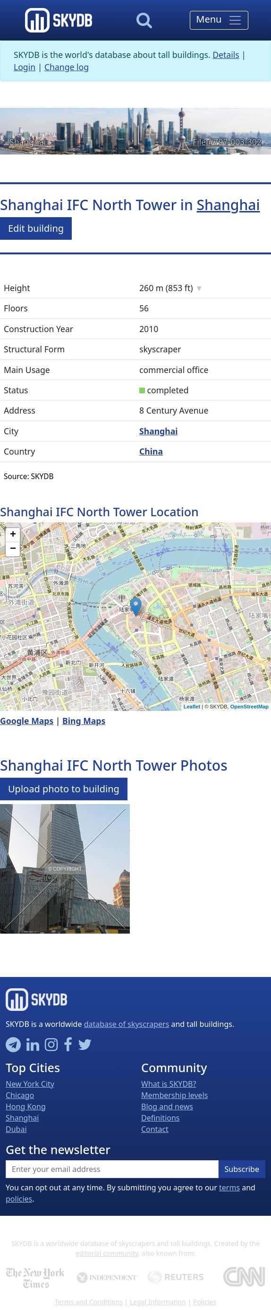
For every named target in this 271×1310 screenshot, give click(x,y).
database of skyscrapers (126, 1024)
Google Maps (26, 720)
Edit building (36, 228)
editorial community (107, 1253)
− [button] (13, 549)
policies (19, 1199)
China (151, 451)
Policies (204, 1301)
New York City (30, 1084)
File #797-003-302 (227, 141)
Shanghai (27, 141)
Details (225, 54)
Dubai (16, 1129)
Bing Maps (83, 720)
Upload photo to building (63, 788)
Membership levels (174, 1095)
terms (229, 1187)
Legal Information (158, 1301)
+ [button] (13, 535)
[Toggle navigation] (219, 20)
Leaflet (192, 706)
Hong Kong (26, 1106)
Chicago (20, 1095)
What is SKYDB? (168, 1084)
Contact (155, 1129)
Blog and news (167, 1106)
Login (24, 67)
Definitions (160, 1118)
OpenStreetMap (249, 706)
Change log (66, 67)
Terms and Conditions (89, 1301)
